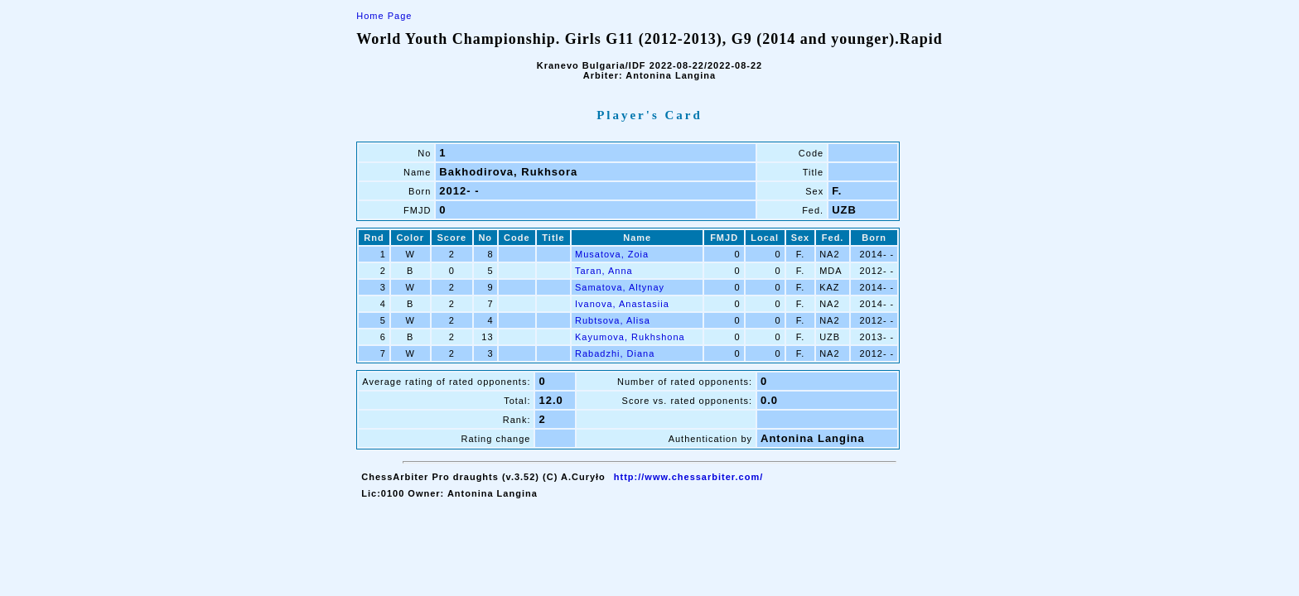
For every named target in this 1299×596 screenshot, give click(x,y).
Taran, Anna (604, 271)
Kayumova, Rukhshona (630, 337)
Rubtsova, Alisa (612, 320)
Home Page (384, 16)
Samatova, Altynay (619, 287)
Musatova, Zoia (612, 254)
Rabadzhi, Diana (614, 353)
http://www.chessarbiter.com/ (688, 477)
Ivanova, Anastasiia (622, 304)
